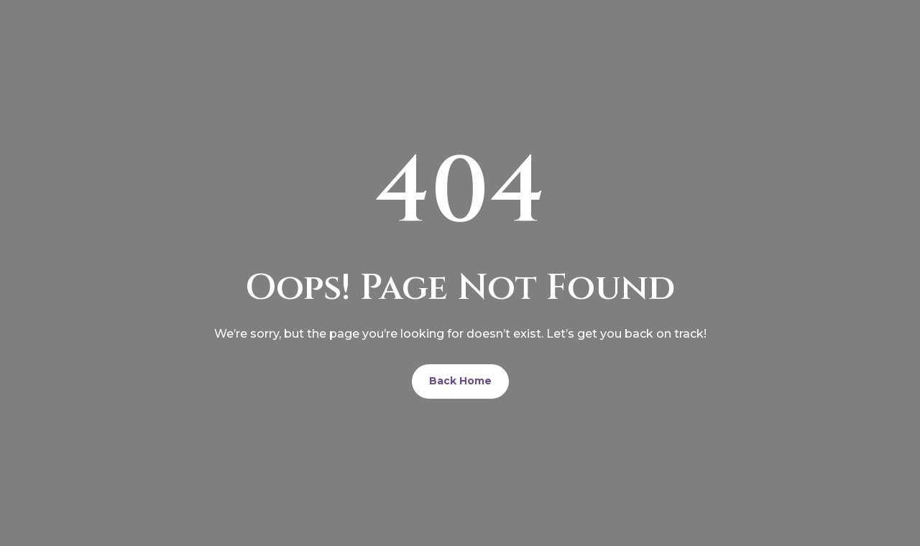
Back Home (460, 380)
